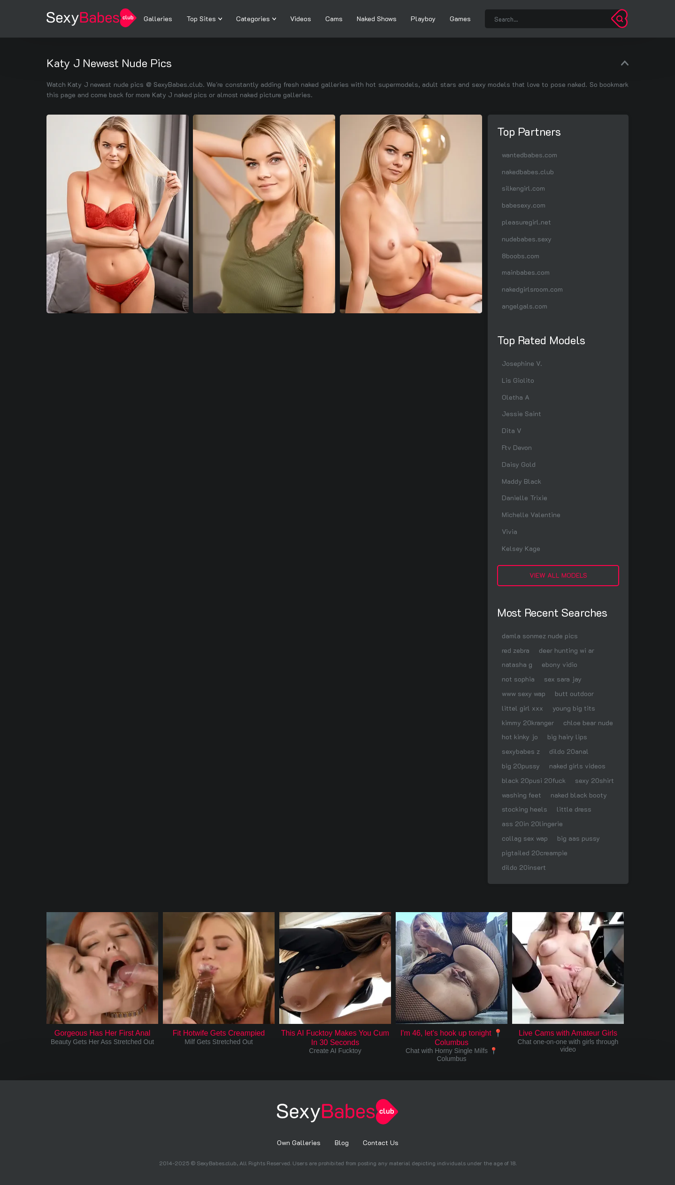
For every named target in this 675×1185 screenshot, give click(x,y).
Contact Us (381, 1142)
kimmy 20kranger (528, 722)
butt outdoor (574, 693)
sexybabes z (521, 751)
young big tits (573, 708)
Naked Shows (377, 18)
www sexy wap (523, 693)
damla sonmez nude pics (540, 635)
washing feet (521, 794)
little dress (574, 809)
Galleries (158, 18)
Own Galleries (299, 1142)
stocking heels (524, 809)
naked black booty (579, 794)
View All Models (558, 575)
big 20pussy (521, 765)
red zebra (515, 650)
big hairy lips (567, 736)
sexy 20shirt (594, 780)
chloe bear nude (588, 722)
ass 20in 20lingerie (532, 823)
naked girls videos (577, 765)
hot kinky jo (520, 736)
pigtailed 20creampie (535, 852)
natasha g (517, 664)
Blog (342, 1142)
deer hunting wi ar (566, 650)
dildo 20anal (569, 751)
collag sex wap (525, 838)
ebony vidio (559, 664)
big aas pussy (578, 838)
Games (460, 18)
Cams (334, 18)
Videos (300, 18)
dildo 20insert (524, 867)
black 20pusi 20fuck (534, 780)
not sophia (518, 678)
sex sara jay (563, 678)
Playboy (423, 18)
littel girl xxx (522, 708)
